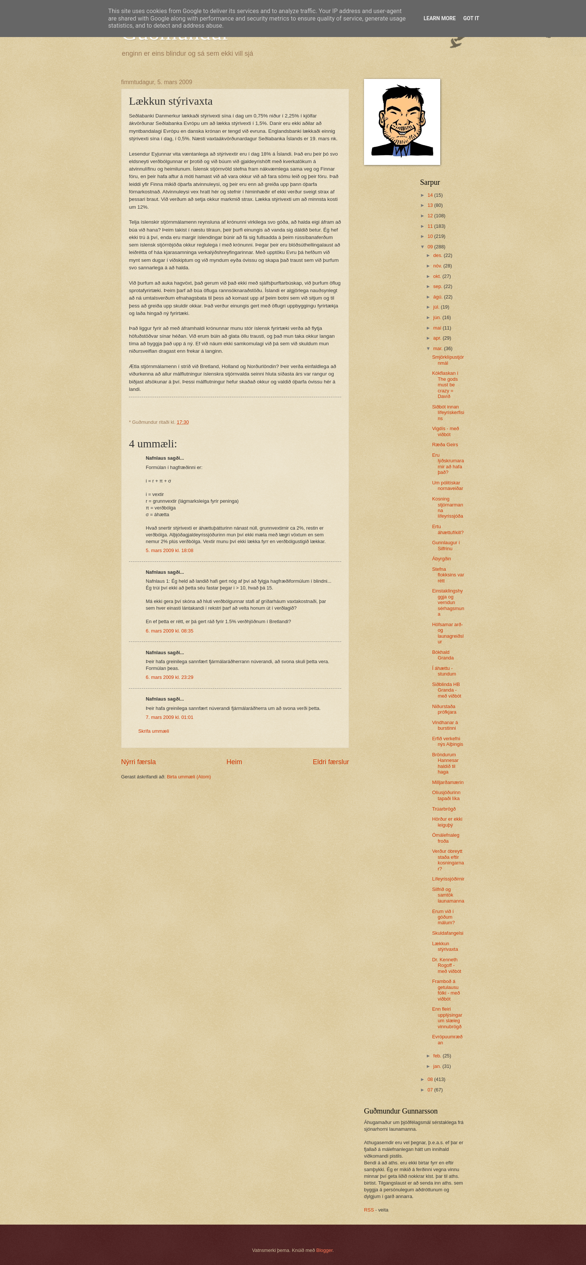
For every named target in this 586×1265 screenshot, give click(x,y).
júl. (437, 307)
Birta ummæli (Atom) (189, 776)
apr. (437, 338)
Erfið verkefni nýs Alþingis (447, 741)
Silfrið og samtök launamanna (448, 895)
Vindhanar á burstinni (445, 725)
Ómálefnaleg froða (445, 837)
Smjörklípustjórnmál (448, 359)
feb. (437, 1056)
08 (431, 1079)
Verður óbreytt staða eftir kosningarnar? (448, 859)
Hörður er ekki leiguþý (447, 821)
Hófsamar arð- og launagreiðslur (447, 633)
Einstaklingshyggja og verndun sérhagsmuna (448, 602)
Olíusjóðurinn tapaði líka (446, 795)
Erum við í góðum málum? (443, 917)
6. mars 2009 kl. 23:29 (169, 677)
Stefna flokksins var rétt (448, 575)
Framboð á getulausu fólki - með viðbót (446, 989)
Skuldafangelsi (447, 933)
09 (431, 246)
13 (431, 205)
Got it (471, 18)
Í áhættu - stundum (444, 671)
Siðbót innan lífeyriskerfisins (448, 412)
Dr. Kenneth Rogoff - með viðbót (446, 965)
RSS (369, 1210)
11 (431, 226)
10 (431, 236)
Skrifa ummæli (153, 731)
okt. (437, 276)
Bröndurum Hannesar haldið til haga (445, 763)
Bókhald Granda (443, 655)
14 (431, 195)
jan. (437, 1066)
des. (438, 255)
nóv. (438, 266)
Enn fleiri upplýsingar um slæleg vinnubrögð (447, 1017)
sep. (438, 286)
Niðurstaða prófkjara (444, 709)
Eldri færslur (331, 762)
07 (431, 1090)
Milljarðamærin (447, 782)
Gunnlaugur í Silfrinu (446, 545)
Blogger (324, 1250)
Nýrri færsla (138, 762)
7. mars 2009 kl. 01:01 (169, 717)
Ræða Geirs (445, 444)
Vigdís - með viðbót (445, 431)
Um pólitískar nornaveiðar (447, 485)
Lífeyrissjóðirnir (448, 879)
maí (437, 328)
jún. (437, 317)
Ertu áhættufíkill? (447, 529)
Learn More (439, 18)
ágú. (438, 297)
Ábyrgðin (441, 558)
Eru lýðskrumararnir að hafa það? (448, 463)
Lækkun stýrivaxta (445, 946)
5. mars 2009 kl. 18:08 (169, 550)
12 (431, 215)
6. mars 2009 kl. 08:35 (169, 631)
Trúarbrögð (444, 809)
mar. (438, 348)
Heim (234, 762)
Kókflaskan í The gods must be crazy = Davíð (445, 384)
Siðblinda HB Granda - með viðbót (446, 690)
